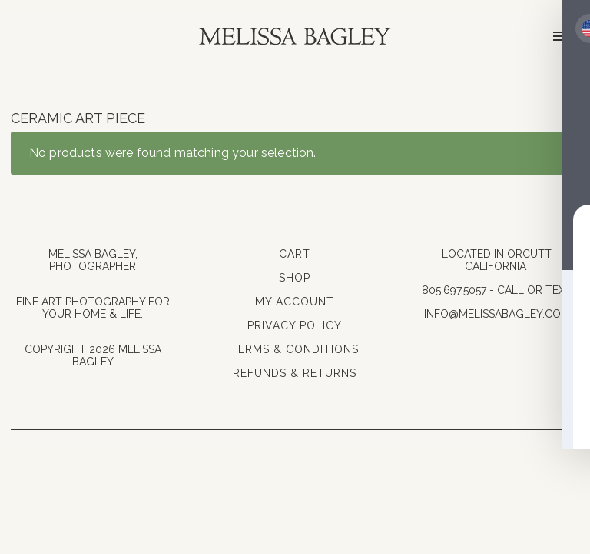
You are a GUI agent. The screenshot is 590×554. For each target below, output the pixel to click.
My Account (294, 301)
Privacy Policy (294, 325)
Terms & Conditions (294, 349)
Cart (294, 254)
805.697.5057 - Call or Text (497, 290)
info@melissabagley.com (497, 314)
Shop (294, 278)
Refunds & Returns (294, 373)
